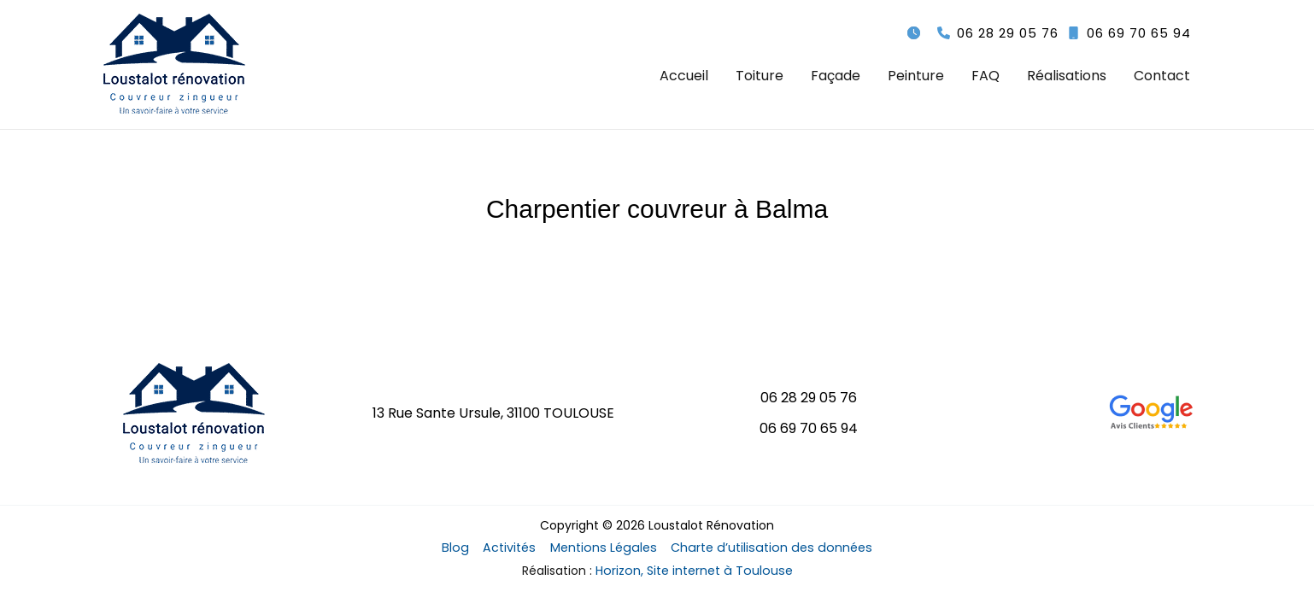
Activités (516, 548)
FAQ (985, 75)
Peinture (916, 75)
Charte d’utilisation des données (764, 548)
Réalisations (1066, 75)
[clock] (913, 32)
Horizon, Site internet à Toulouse (694, 570)
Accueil (684, 75)
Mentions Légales (605, 548)
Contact (1162, 75)
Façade (835, 75)
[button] (998, 32)
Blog (466, 548)
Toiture (759, 75)
